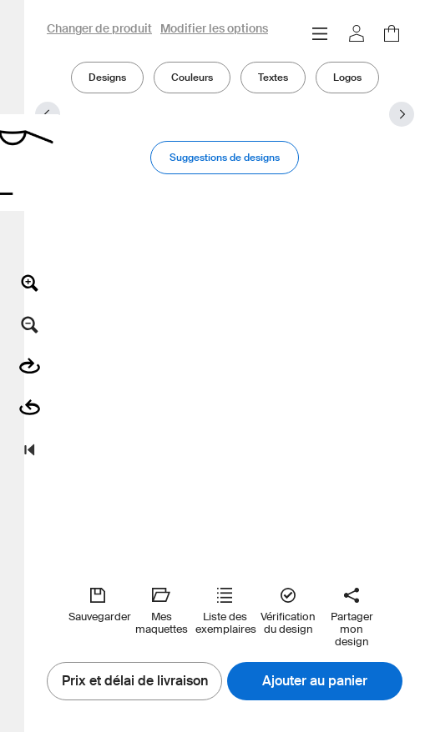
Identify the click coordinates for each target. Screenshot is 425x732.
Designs (107, 77)
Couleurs (192, 77)
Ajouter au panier (314, 681)
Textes (273, 77)
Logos (347, 77)
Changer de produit (99, 29)
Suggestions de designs (224, 157)
